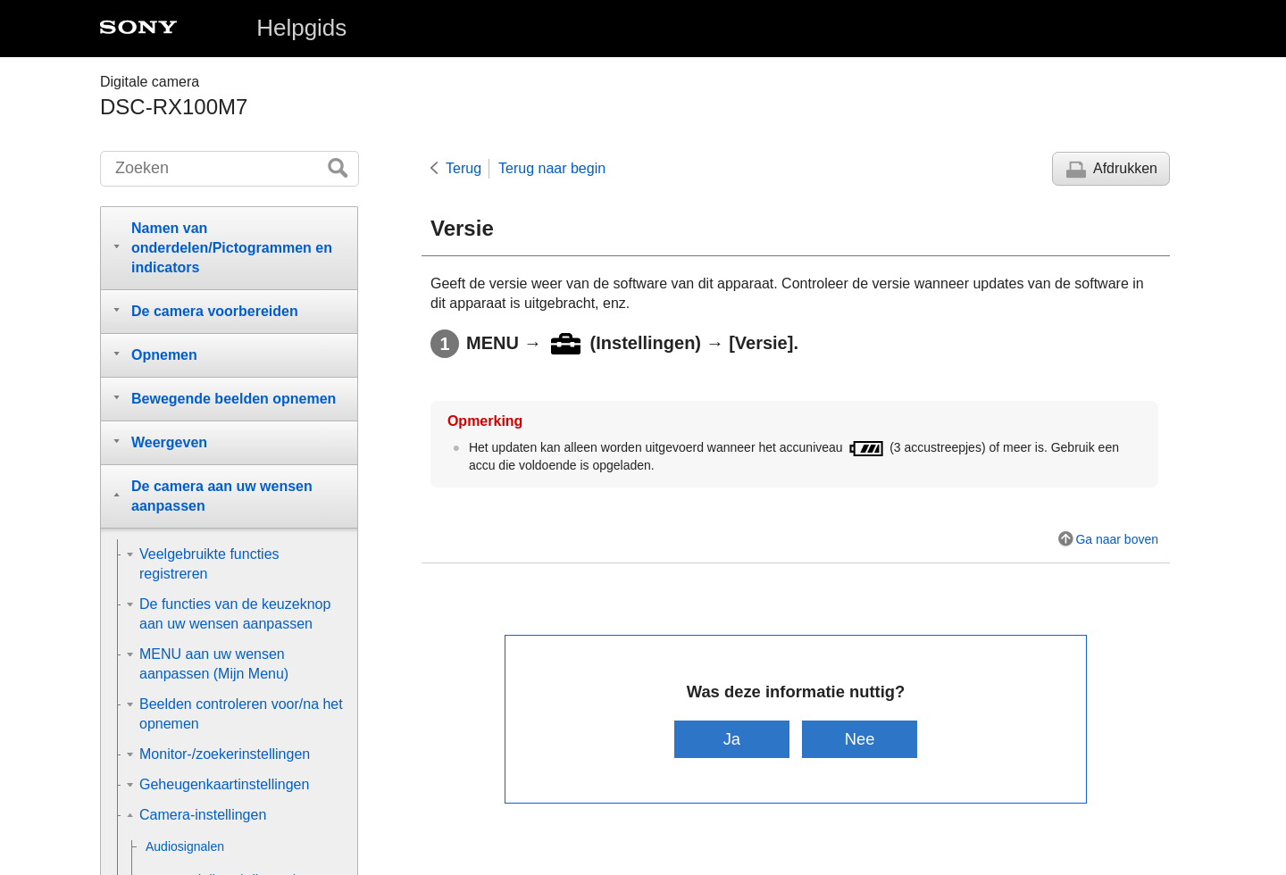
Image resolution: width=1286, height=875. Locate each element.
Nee (860, 738)
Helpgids (301, 27)
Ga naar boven (1116, 539)
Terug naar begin (551, 168)
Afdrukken (1125, 168)
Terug (463, 168)
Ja (731, 738)
